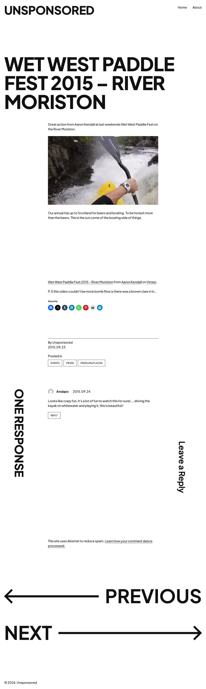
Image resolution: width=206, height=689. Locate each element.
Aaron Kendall (131, 282)
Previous (153, 595)
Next (28, 632)
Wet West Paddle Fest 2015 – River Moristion (80, 282)
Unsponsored (49, 10)
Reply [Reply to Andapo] (54, 415)
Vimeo (151, 282)
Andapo (62, 391)
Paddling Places (92, 362)
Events (55, 362)
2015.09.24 (81, 391)
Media (70, 362)
